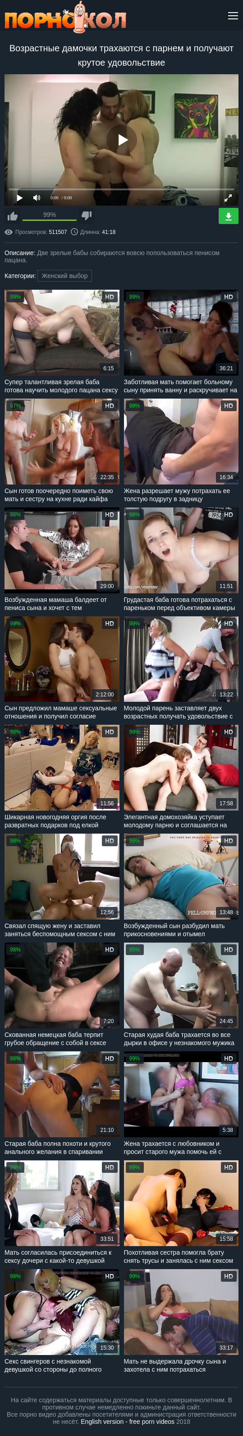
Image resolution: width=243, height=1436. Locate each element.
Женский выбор (64, 275)
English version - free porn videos (127, 1421)
